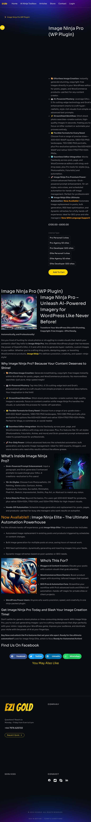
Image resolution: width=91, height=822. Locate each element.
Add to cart (59, 272)
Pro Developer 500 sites (61, 248)
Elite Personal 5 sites (60, 253)
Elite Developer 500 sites (62, 263)
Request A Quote (14, 735)
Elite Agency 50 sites (60, 258)
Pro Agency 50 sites (59, 243)
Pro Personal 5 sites (59, 238)
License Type (53, 233)
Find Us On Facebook (20, 645)
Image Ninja (33, 354)
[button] (18, 656)
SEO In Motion (35, 819)
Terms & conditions (53, 819)
